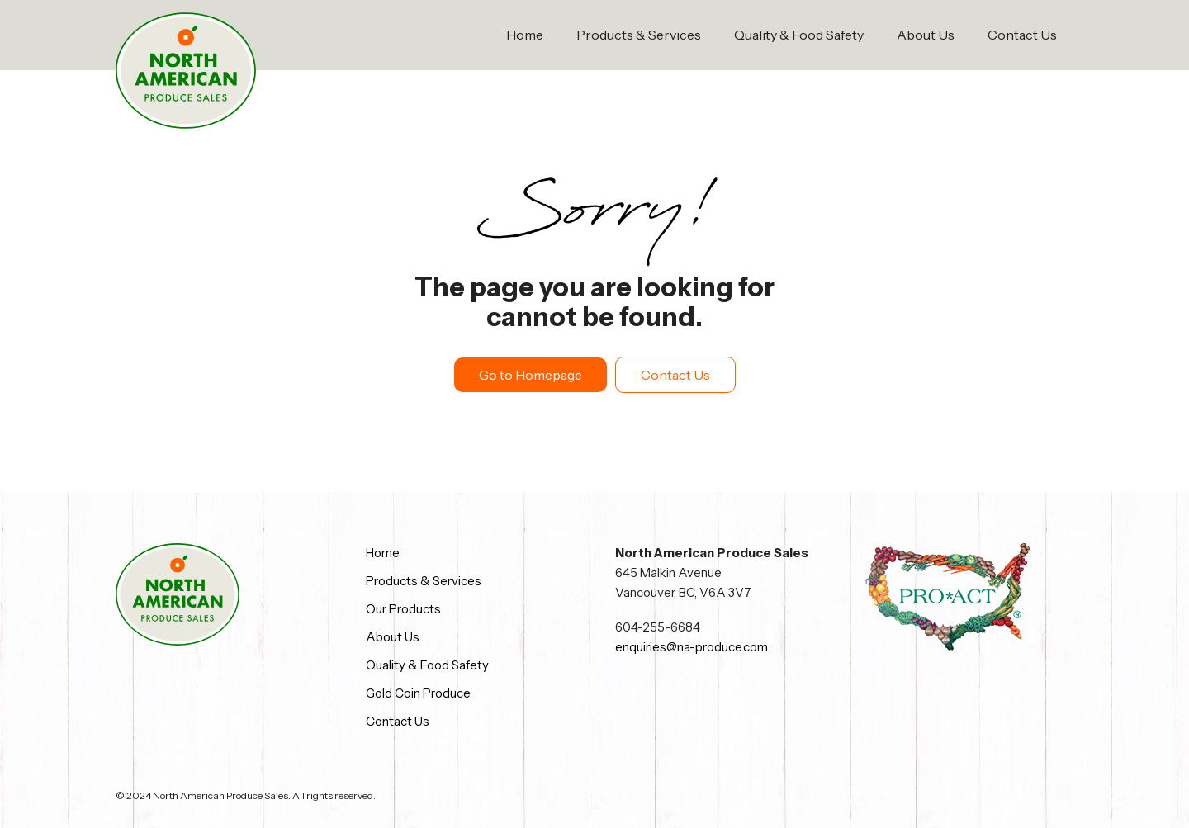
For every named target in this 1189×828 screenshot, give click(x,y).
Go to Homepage (530, 375)
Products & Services (638, 34)
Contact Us (1022, 34)
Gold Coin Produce (418, 693)
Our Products (403, 609)
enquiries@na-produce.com (691, 647)
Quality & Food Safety (799, 34)
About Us (926, 34)
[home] (186, 71)
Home (524, 34)
